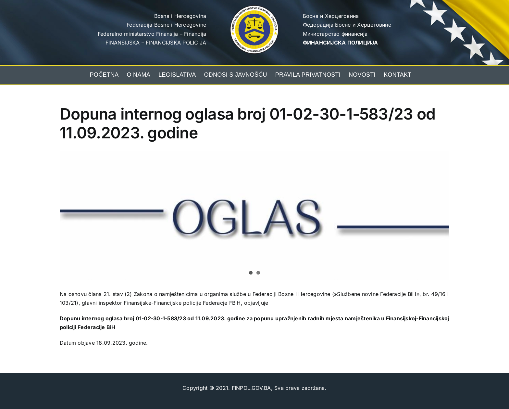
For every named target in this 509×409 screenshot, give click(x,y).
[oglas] (254, 215)
